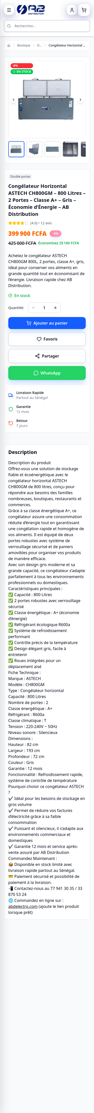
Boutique (23, 45)
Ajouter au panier (46, 323)
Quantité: (16, 307)
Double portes (39, 45)
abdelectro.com (23, 906)
